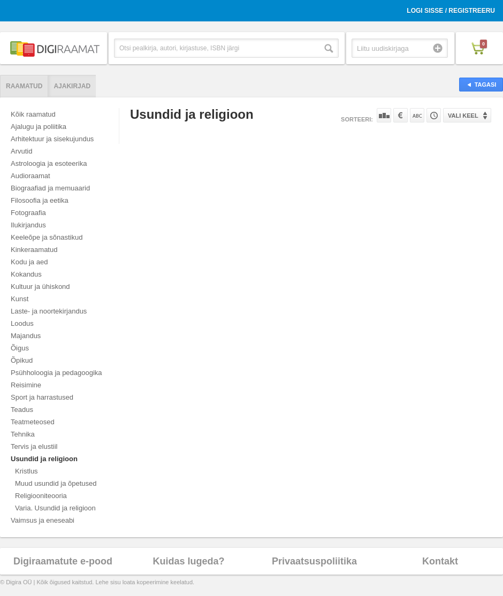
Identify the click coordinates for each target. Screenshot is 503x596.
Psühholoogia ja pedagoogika (56, 373)
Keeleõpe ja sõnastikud (46, 237)
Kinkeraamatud (34, 250)
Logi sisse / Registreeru (451, 10)
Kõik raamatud (33, 114)
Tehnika (23, 434)
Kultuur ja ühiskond (40, 286)
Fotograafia (28, 213)
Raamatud (24, 86)
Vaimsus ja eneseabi (42, 520)
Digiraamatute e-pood (62, 561)
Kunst (19, 299)
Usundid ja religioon (44, 459)
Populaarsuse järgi (384, 115)
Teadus (22, 410)
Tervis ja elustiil (34, 446)
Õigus (20, 348)
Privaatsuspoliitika (314, 561)
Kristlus (26, 471)
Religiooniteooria (41, 496)
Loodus (22, 323)
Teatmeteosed (33, 422)
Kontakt (440, 561)
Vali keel (463, 115)
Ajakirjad (72, 86)
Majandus (26, 336)
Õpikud (22, 360)
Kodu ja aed (29, 262)
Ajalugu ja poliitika (38, 127)
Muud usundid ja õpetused (56, 483)
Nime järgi (417, 115)
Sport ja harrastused (42, 397)
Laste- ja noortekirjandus (49, 311)
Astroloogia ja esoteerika (49, 163)
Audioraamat (30, 176)
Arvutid (21, 151)
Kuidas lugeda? (188, 561)
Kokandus (26, 274)
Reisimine (26, 385)
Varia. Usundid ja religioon (55, 508)
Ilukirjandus (28, 225)
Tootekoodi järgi (433, 115)
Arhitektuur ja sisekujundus (52, 139)
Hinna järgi (400, 115)
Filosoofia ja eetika (39, 200)
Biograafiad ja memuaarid (50, 188)
